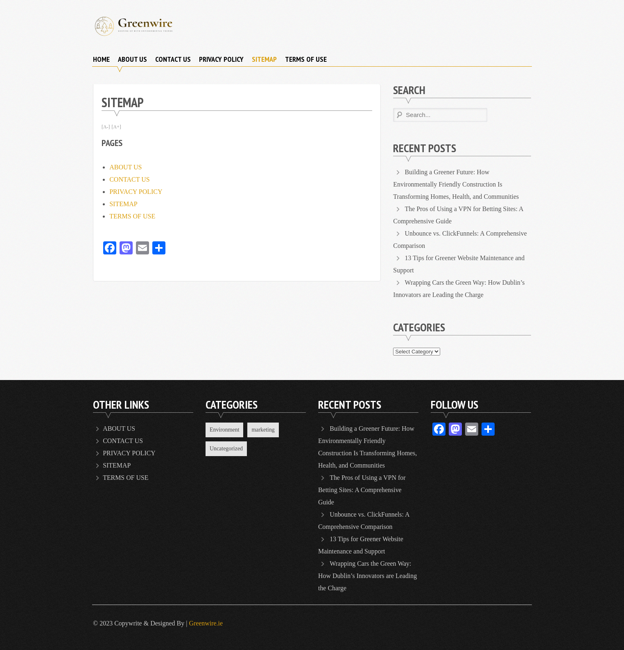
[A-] (106, 127)
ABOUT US (132, 59)
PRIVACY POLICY (221, 59)
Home (101, 59)
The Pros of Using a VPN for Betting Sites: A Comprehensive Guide (362, 490)
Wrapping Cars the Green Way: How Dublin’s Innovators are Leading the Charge (368, 576)
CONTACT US (173, 59)
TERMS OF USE (306, 59)
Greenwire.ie (206, 623)
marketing (263, 430)
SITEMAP (264, 59)
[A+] (116, 127)
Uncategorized (226, 449)
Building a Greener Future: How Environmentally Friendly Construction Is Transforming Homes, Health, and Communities (456, 184)
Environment (225, 430)
